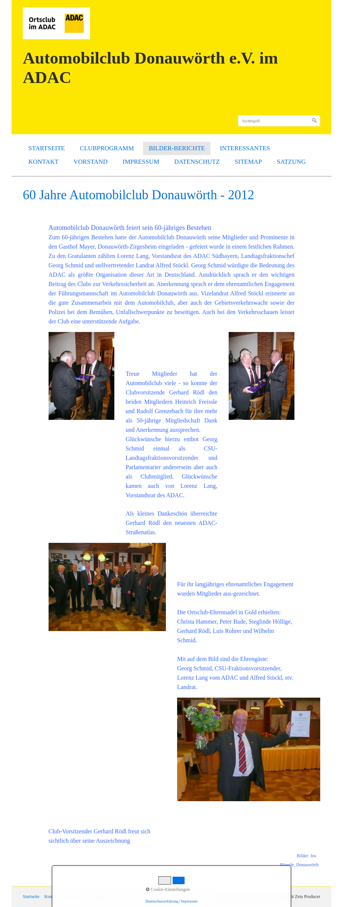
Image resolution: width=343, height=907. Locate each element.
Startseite (46, 148)
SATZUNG (291, 161)
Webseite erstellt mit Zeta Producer (288, 896)
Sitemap (248, 161)
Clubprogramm (107, 148)
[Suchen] (314, 121)
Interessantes (245, 148)
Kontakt (43, 161)
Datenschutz (197, 161)
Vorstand (91, 161)
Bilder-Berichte (177, 148)
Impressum (141, 161)
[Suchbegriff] (279, 120)
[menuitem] (47, 148)
